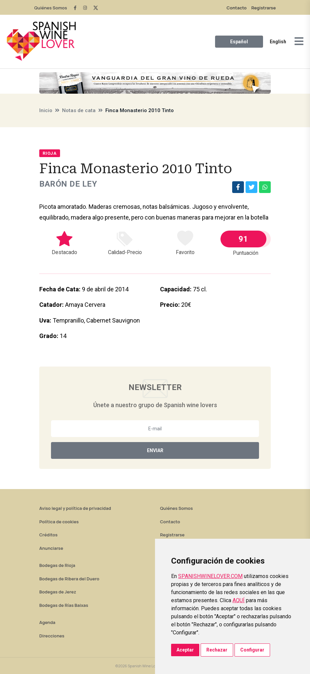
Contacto (236, 8)
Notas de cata (79, 110)
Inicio (45, 110)
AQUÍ (238, 600)
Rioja (50, 153)
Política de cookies (59, 522)
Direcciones (51, 636)
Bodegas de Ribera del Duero (69, 579)
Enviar (155, 450)
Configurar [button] (252, 650)
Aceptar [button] (185, 650)
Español (239, 41)
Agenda (47, 622)
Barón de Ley (68, 184)
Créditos (48, 535)
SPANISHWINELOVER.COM (210, 576)
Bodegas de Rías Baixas (63, 605)
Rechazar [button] (216, 650)
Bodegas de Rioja (57, 565)
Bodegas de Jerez (57, 592)
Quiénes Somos (50, 8)
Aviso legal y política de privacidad (75, 508)
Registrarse (263, 8)
